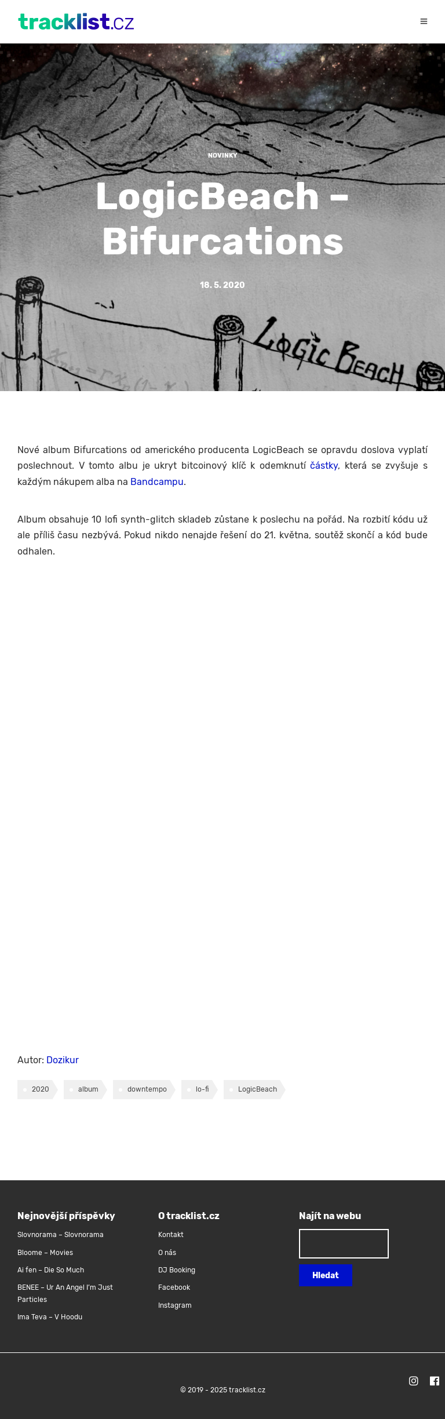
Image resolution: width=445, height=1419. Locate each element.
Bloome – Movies (45, 1253)
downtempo (147, 1089)
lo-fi (202, 1089)
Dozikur (62, 1060)
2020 (40, 1089)
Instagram (175, 1305)
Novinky (223, 155)
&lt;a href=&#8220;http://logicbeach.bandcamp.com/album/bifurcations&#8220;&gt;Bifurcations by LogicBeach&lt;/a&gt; (118, 809)
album (88, 1089)
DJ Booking (176, 1270)
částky (324, 465)
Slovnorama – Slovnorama (60, 1235)
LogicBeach (257, 1089)
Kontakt (171, 1235)
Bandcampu (157, 481)
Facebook (174, 1287)
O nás (167, 1253)
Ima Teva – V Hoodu (49, 1317)
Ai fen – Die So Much (50, 1270)
